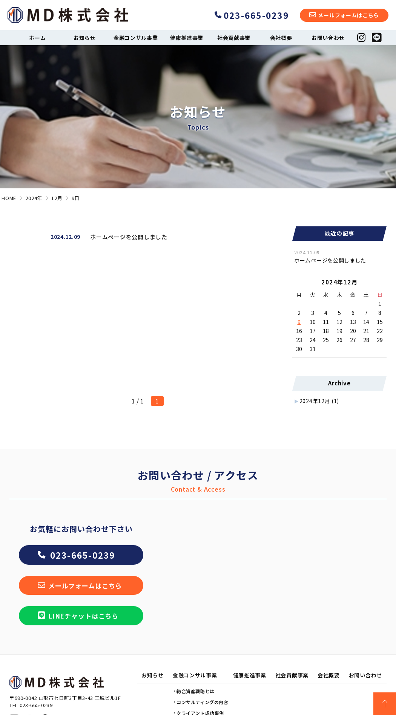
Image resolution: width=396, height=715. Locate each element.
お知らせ (85, 37)
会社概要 (281, 37)
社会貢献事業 (233, 37)
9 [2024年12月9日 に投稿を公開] (299, 321)
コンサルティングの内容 (203, 702)
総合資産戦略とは (196, 691)
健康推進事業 (186, 37)
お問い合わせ (328, 37)
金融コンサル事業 (136, 37)
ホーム (37, 37)
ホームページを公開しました (330, 260)
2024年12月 (319, 401)
